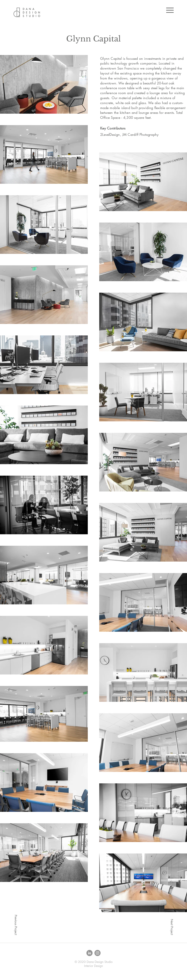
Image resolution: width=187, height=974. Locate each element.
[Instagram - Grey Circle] (97, 953)
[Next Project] (171, 927)
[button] (170, 10)
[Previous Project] (15, 925)
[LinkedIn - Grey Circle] (89, 953)
